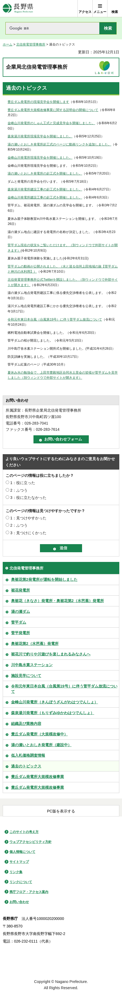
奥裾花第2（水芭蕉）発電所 (35, 643)
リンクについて (20, 882)
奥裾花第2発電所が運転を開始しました (44, 579)
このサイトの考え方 (24, 832)
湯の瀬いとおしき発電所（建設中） (41, 745)
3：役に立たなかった (28, 497)
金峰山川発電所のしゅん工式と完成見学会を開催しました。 (51, 123)
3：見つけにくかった (28, 533)
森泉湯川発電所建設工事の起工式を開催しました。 (45, 189)
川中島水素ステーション (32, 665)
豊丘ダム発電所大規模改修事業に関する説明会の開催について (53, 110)
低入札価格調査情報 (28, 755)
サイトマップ (19, 862)
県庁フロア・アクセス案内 (28, 892)
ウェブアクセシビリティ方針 (30, 842)
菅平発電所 (20, 633)
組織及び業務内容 (26, 723)
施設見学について (26, 675)
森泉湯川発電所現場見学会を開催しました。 (40, 136)
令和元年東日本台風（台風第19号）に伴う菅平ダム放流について (55, 319)
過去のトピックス (26, 766)
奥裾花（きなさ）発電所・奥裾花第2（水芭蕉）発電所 (57, 601)
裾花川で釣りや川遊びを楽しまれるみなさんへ (50, 654)
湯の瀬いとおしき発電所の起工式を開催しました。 (45, 173)
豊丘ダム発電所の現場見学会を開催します (38, 102)
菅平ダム (18, 622)
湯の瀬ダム (20, 611)
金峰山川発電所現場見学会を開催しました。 (40, 157)
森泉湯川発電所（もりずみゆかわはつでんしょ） (52, 713)
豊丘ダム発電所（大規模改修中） (39, 734)
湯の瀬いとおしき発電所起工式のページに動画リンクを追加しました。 (59, 144)
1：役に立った (22, 483)
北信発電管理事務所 (30, 44)
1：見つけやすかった (28, 518)
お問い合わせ (19, 902)
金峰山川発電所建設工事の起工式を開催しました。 (45, 197)
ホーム (7, 44)
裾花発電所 (20, 590)
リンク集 (15, 872)
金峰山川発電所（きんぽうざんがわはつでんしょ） (54, 702)
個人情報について (22, 852)
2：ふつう (19, 490)
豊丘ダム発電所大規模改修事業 (37, 776)
